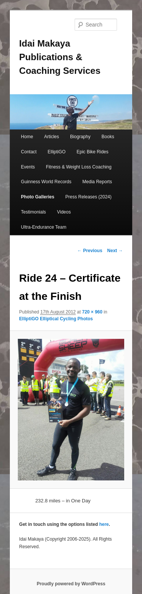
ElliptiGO (57, 151)
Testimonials (33, 212)
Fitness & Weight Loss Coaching (78, 167)
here (104, 524)
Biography (80, 136)
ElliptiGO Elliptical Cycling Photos (56, 318)
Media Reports (97, 181)
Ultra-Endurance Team (43, 227)
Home (27, 136)
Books (107, 136)
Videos (63, 212)
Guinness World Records (46, 181)
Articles (51, 136)
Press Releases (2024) (88, 197)
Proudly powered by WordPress (71, 583)
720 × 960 (92, 312)
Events (28, 167)
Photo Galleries (37, 197)
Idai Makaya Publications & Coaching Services (60, 57)
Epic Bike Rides (92, 151)
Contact (28, 151)
